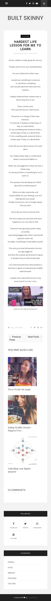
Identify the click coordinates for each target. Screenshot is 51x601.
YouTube (25, 36)
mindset (11, 573)
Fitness (11, 562)
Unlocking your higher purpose (19, 470)
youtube (13, 535)
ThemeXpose (32, 597)
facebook (13, 525)
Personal (12, 578)
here (35, 309)
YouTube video (30, 281)
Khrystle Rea (22, 53)
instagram (37, 525)
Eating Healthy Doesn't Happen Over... (19, 429)
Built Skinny (25, 18)
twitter (25, 525)
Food (10, 567)
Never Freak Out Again (19, 389)
